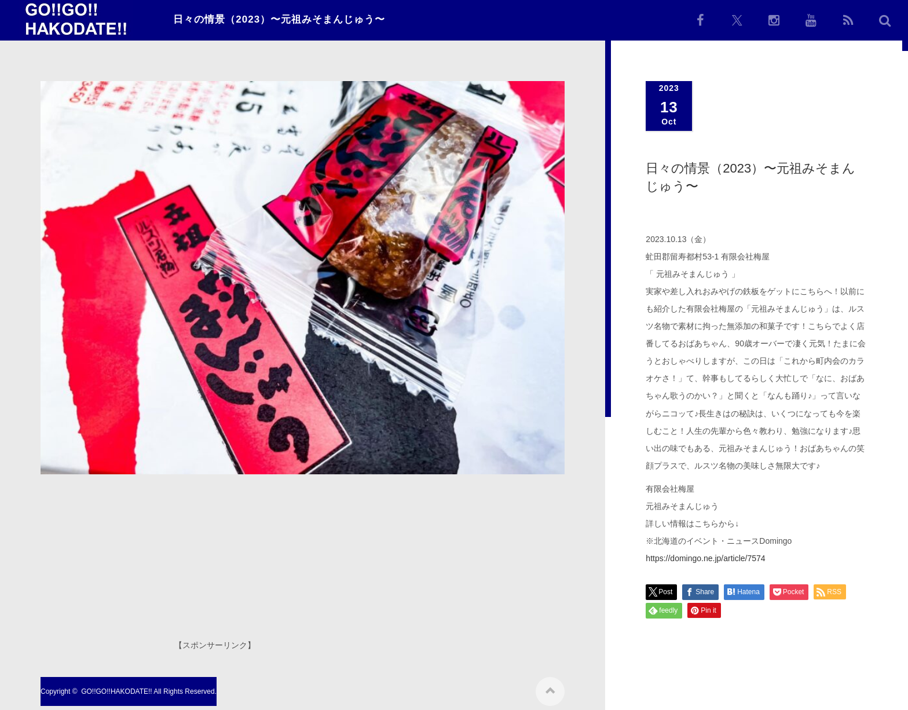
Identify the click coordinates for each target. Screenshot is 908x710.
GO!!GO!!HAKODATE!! (116, 687)
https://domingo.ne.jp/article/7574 (705, 558)
